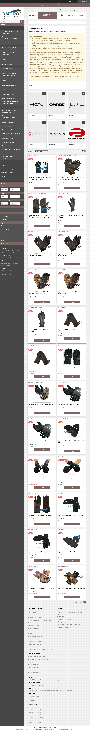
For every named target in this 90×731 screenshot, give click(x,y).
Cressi (51, 116)
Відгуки (3, 180)
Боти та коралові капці (35, 636)
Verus (31, 145)
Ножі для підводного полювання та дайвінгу (9, 84)
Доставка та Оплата (7, 172)
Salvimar (52, 145)
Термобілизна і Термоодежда (10, 130)
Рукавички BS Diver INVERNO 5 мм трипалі (71, 330)
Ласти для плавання (34, 623)
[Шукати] (22, 21)
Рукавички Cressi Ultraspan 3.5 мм (68, 404)
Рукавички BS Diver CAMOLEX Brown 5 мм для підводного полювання (42, 292)
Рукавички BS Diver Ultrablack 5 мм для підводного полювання (41, 254)
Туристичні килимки (8, 153)
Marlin (71, 116)
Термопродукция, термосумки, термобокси (11, 134)
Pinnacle (72, 145)
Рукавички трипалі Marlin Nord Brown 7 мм (71, 588)
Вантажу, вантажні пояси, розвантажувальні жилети (10, 111)
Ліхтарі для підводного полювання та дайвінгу (9, 48)
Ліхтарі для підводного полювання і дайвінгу (41, 620)
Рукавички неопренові (35, 641)
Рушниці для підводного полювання (9, 53)
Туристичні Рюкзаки (8, 142)
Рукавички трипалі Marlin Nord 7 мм (69, 552)
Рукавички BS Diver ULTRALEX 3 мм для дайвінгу (70, 216)
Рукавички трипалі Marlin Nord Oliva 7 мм (41, 588)
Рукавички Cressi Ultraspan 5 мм (38, 441)
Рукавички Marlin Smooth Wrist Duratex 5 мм (71, 441)
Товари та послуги (6, 28)
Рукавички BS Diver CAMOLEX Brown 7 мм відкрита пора (71, 292)
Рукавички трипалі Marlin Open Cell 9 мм (41, 552)
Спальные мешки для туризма (11, 149)
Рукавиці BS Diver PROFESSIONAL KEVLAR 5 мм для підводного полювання (41, 216)
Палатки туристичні (8, 146)
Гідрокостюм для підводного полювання (10, 32)
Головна (32, 15)
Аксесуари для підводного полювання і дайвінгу (10, 93)
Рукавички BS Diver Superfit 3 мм (68, 368)
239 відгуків (74, 1)
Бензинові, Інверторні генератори (8, 157)
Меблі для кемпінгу (7, 138)
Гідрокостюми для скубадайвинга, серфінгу (9, 37)
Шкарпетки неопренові (35, 639)
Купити (42, 188)
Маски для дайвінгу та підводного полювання (9, 69)
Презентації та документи (9, 169)
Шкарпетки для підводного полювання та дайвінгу (10, 102)
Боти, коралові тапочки (9, 98)
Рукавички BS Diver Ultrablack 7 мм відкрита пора (69, 254)
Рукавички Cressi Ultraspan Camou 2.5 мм (41, 404)
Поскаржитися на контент (53, 729)
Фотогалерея (5, 162)
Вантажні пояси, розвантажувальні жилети (40, 647)
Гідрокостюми (32, 612)
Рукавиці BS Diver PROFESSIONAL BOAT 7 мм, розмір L (41, 330)
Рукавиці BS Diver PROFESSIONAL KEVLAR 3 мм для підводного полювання (71, 178)
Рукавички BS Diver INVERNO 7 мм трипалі (42, 368)
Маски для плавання (34, 625)
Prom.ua (54, 727)
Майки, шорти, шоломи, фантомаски (9, 43)
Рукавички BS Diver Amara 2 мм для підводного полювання (40, 178)
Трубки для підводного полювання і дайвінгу (9, 74)
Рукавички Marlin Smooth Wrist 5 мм (40, 479)
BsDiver (31, 116)
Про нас (3, 176)
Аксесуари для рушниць (35, 617)
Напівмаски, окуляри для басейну (9, 79)
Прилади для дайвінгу (8, 126)
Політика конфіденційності (67, 729)
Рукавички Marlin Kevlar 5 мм (67, 479)
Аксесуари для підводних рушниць (9, 58)
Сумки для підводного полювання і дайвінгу (8, 116)
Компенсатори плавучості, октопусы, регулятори (10, 121)
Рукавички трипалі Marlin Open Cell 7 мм (70, 515)
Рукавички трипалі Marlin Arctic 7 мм (40, 515)
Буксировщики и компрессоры (67, 622)
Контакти (71, 15)
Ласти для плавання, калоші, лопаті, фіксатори (10, 63)
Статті (3, 165)
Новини (81, 15)
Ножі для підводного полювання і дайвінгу (40, 631)
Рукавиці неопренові (8, 107)
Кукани (4, 89)
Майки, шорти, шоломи (35, 644)
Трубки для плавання (34, 628)
